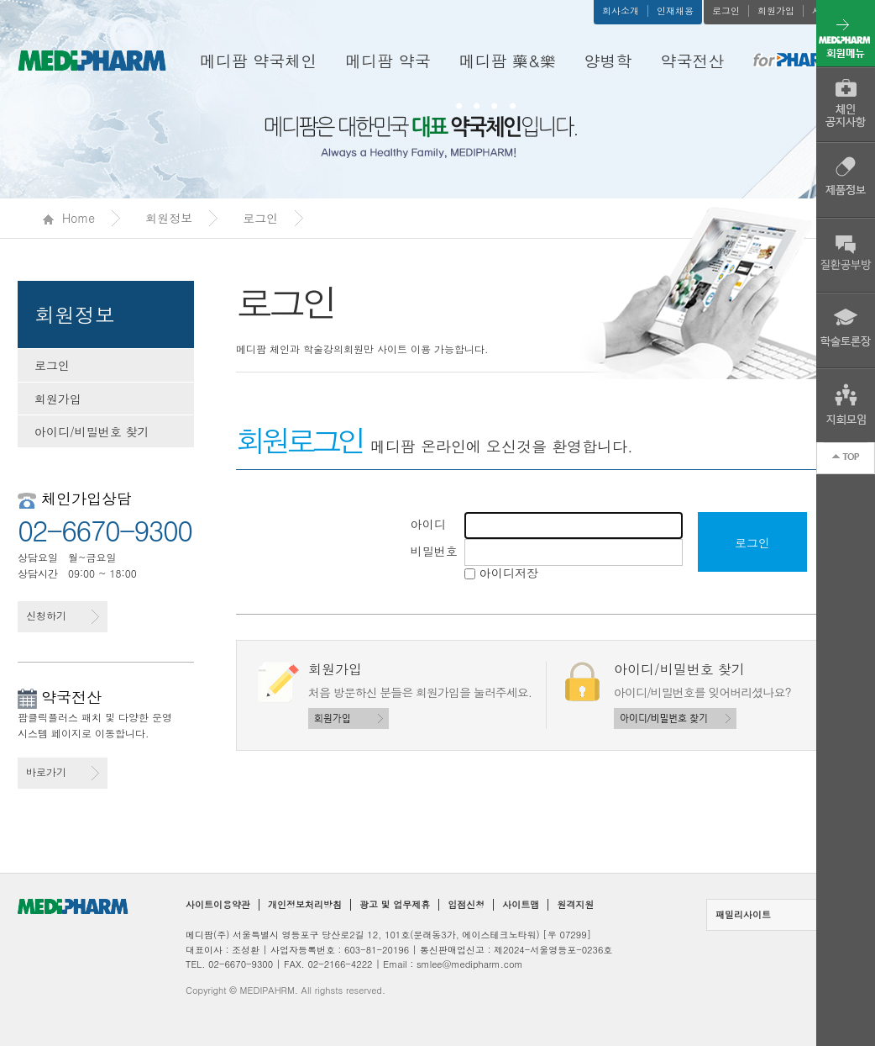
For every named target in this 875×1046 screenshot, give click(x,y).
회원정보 (168, 217)
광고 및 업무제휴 (394, 905)
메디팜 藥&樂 (507, 60)
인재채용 (675, 11)
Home (69, 217)
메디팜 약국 (387, 60)
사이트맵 (520, 905)
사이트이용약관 (218, 905)
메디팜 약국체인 (258, 60)
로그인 (726, 11)
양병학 (608, 60)
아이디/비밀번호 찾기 (91, 431)
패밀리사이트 (781, 914)
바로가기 (62, 772)
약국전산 (693, 60)
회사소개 (620, 11)
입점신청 (466, 905)
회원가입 (775, 11)
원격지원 (575, 905)
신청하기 (62, 616)
